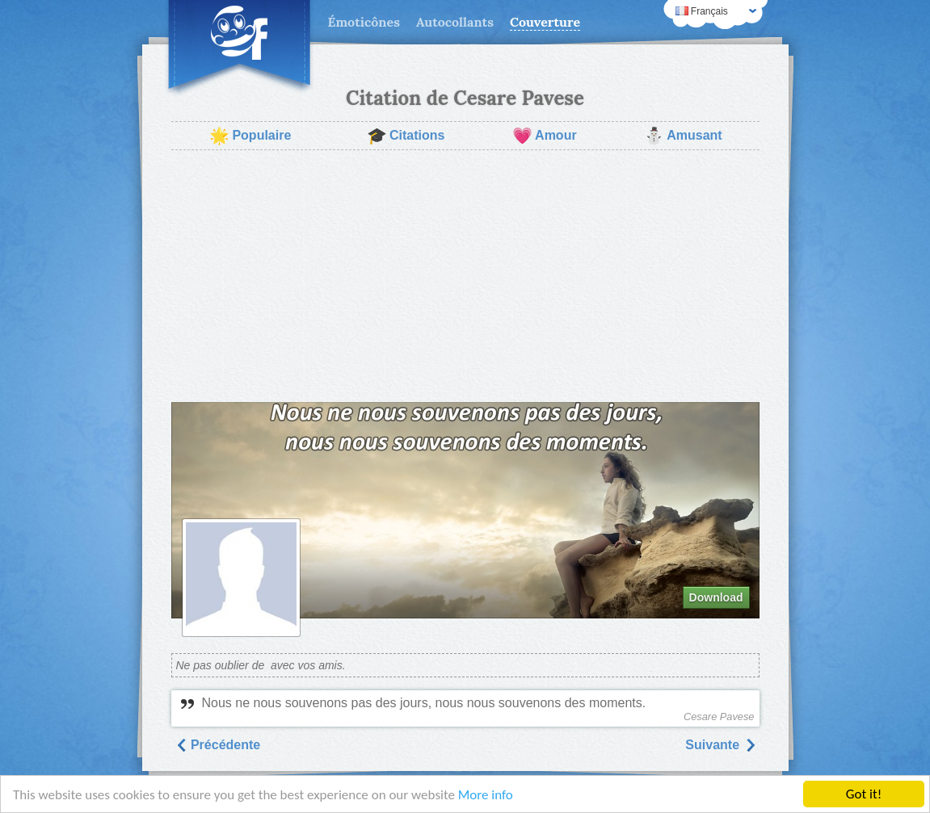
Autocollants (455, 22)
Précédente (218, 745)
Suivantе (720, 745)
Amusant (683, 136)
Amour (544, 136)
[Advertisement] (465, 276)
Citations (405, 136)
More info (485, 794)
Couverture (545, 22)
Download (716, 597)
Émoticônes (364, 22)
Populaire (250, 136)
